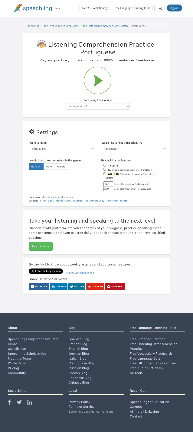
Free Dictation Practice (115, 200)
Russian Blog (79, 368)
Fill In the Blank (46, 200)
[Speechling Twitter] (22, 403)
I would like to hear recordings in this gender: (55, 160)
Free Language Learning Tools (132, 8)
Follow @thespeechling (80, 272)
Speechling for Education (149, 402)
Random (36, 166)
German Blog (79, 353)
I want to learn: (38, 142)
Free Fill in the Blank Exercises (153, 363)
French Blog (78, 344)
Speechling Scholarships (27, 353)
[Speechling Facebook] (12, 403)
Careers (136, 406)
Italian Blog (77, 358)
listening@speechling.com (59, 197)
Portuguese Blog (82, 363)
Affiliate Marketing (144, 411)
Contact (136, 416)
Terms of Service (82, 406)
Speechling (32, 25)
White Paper (17, 363)
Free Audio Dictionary (95, 8)
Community (17, 373)
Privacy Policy (79, 402)
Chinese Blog (79, 382)
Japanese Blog (80, 378)
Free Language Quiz (93, 200)
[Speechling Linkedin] (32, 403)
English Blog (78, 349)
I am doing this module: (98, 100)
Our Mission (17, 349)
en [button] (57, 8)
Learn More (40, 246)
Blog (159, 8)
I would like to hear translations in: (121, 142)
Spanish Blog (79, 339)
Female (61, 166)
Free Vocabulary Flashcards (68, 200)
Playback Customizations (116, 160)
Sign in (174, 8)
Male (49, 166)
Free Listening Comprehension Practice (105, 25)
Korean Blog (78, 373)
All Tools (136, 373)
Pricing (13, 368)
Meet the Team (19, 358)
